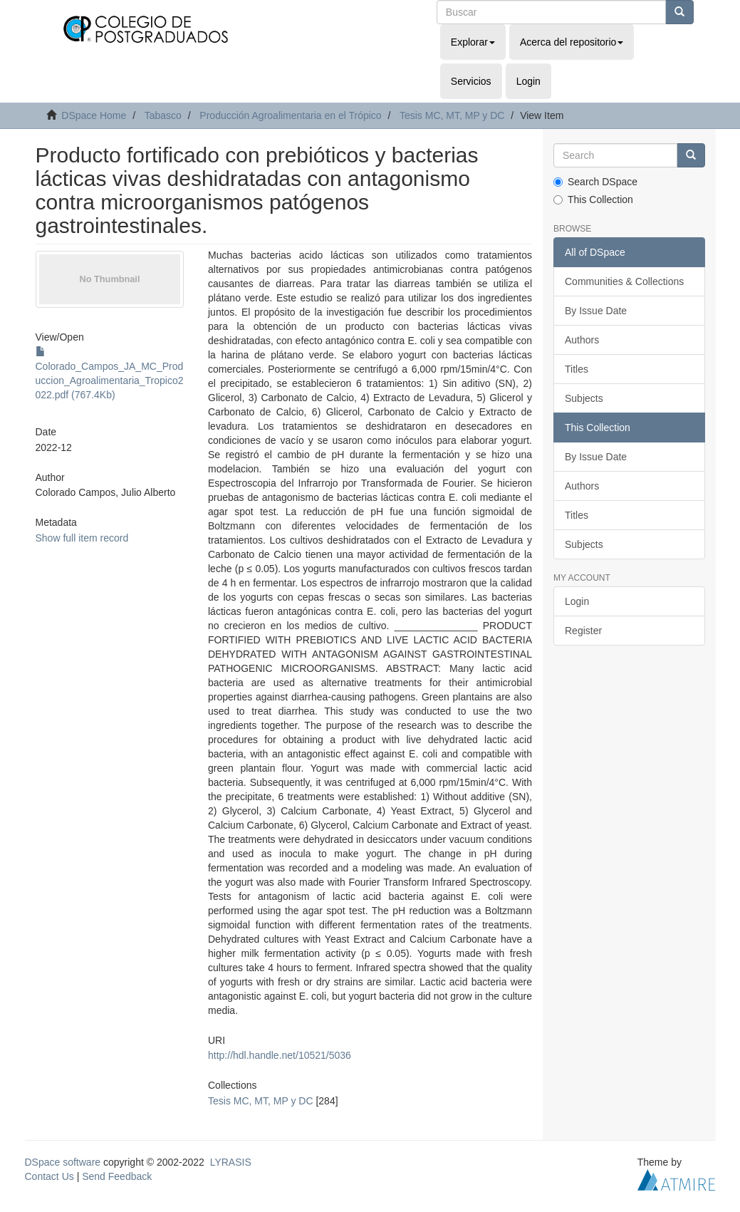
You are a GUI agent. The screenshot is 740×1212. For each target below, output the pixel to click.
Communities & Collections (624, 281)
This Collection (593, 199)
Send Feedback (117, 1176)
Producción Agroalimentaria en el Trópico (290, 115)
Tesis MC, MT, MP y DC (452, 115)
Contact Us (49, 1176)
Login (577, 601)
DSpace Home (93, 115)
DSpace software (63, 1162)
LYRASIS (230, 1162)
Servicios (471, 81)
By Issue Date (596, 310)
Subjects (584, 398)
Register (583, 630)
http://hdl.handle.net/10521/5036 (279, 1055)
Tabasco (163, 115)
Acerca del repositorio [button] (571, 42)
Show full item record (82, 538)
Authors (582, 340)
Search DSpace (595, 181)
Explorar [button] (473, 42)
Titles (576, 369)
